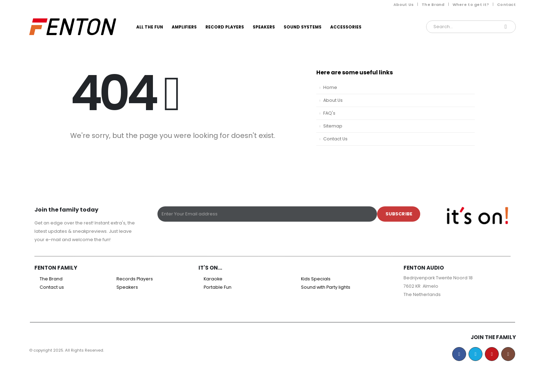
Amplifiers (184, 27)
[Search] (505, 27)
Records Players (134, 279)
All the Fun (149, 27)
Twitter (475, 354)
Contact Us (335, 139)
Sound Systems (303, 27)
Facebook (459, 354)
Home (330, 87)
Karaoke (213, 279)
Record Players (224, 27)
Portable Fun (217, 287)
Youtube (492, 354)
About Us (403, 4)
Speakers (264, 27)
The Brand (433, 4)
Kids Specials (316, 279)
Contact (506, 4)
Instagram (508, 354)
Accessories (345, 27)
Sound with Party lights (325, 287)
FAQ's (329, 113)
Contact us (52, 287)
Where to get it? (471, 4)
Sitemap (332, 126)
